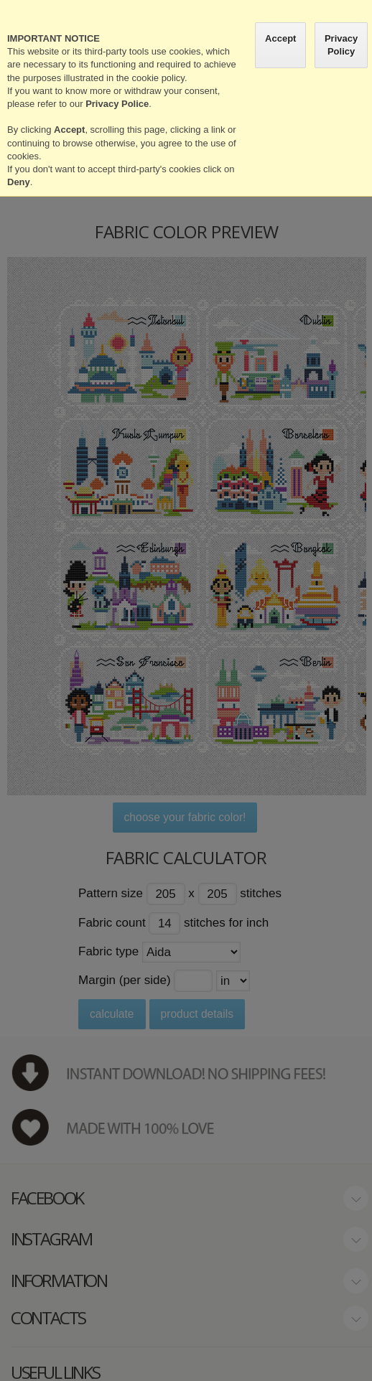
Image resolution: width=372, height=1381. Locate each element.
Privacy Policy (341, 45)
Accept (280, 38)
